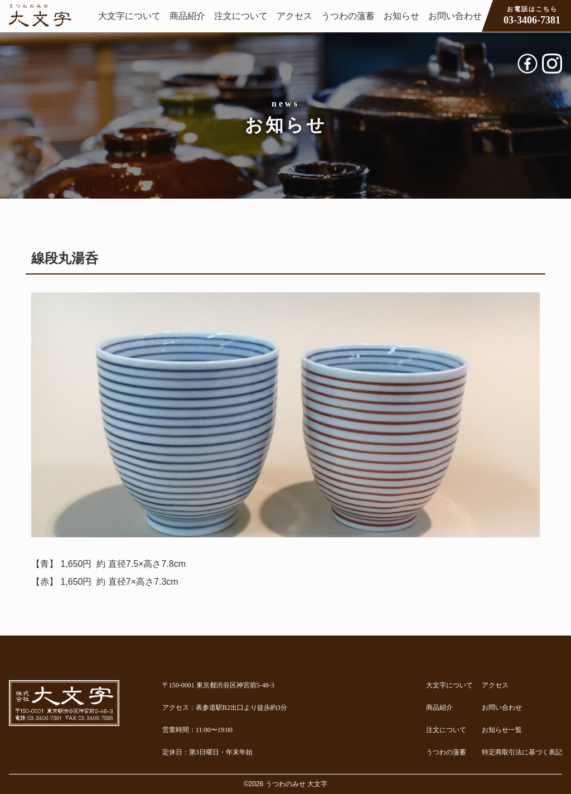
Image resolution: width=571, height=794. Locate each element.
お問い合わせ (455, 16)
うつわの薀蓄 (348, 16)
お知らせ (401, 16)
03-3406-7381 (532, 15)
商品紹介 (187, 16)
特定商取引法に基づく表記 (522, 752)
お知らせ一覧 (502, 730)
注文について (241, 16)
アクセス (294, 16)
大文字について (129, 16)
